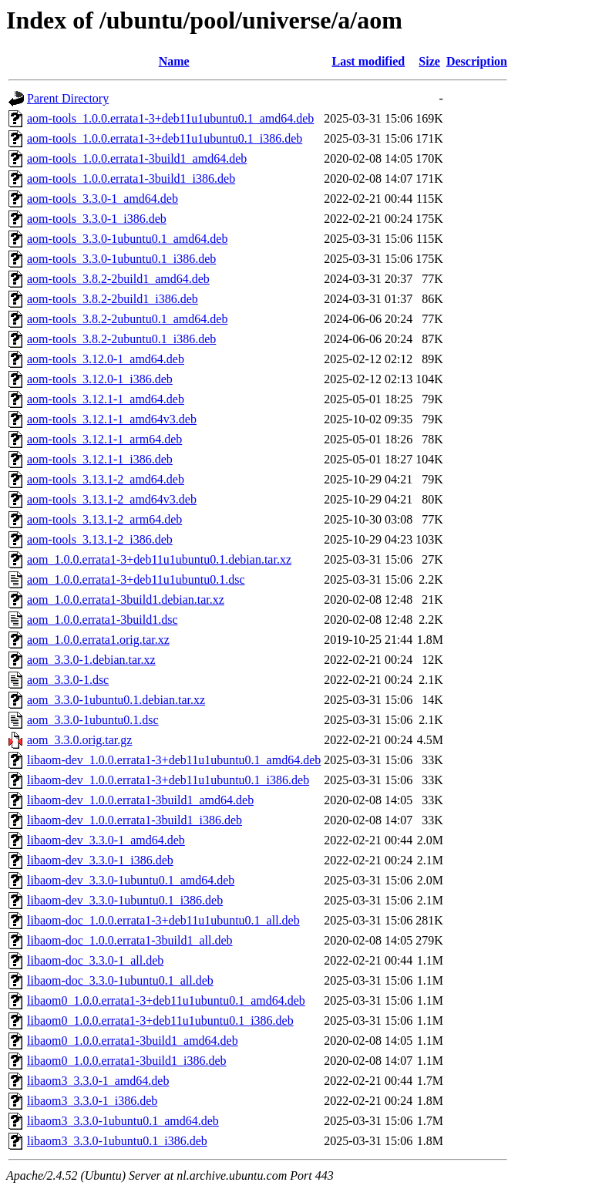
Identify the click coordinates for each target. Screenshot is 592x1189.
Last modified (368, 61)
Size (429, 61)
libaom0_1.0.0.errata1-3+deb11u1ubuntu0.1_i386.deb (160, 1020)
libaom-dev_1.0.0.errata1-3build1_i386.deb (134, 820)
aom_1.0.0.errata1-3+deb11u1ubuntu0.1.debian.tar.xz (159, 559)
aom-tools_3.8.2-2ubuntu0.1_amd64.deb (127, 318)
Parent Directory (68, 98)
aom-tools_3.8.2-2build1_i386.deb (112, 298)
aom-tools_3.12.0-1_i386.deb (100, 379)
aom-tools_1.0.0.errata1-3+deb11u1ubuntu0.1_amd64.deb (170, 118)
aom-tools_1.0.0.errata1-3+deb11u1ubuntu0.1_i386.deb (164, 138)
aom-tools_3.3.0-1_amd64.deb (102, 198)
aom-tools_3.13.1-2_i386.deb (100, 539)
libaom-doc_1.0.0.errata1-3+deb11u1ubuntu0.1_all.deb (163, 920)
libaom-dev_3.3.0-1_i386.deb (100, 860)
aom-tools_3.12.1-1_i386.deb (100, 459)
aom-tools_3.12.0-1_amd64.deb (105, 358)
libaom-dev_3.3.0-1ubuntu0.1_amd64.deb (130, 880)
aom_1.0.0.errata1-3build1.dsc (102, 619)
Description (476, 61)
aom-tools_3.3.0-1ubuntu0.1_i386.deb (121, 258)
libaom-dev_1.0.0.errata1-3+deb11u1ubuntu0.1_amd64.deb (174, 759)
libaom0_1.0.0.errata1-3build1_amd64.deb (132, 1040)
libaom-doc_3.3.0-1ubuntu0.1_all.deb (120, 980)
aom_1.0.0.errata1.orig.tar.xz (98, 639)
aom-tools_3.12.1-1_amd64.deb (105, 399)
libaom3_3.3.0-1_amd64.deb (98, 1080)
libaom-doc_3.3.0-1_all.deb (95, 960)
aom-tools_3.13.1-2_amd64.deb (105, 479)
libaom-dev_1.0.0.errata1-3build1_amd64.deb (140, 800)
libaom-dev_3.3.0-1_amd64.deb (106, 840)
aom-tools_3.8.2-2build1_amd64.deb (118, 278)
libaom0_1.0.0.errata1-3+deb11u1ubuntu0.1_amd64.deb (166, 1000)
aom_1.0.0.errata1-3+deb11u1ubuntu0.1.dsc (136, 579)
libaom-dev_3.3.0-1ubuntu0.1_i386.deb (125, 900)
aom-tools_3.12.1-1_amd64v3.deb (112, 419)
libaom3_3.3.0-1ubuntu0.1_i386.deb (117, 1140)
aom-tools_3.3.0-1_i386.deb (96, 218)
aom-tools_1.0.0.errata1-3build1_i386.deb (131, 178)
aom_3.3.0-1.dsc (68, 679)
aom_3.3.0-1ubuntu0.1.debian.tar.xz (116, 699)
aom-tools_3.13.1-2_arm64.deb (104, 519)
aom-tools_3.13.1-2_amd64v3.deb (112, 499)
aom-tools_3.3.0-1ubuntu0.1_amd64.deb (127, 238)
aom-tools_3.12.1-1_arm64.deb (104, 439)
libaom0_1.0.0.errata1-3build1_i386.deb (127, 1060)
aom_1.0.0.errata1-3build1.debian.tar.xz (125, 599)
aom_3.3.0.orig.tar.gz (79, 739)
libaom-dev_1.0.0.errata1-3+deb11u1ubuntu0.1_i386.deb (168, 779)
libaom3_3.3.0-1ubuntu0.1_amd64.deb (123, 1120)
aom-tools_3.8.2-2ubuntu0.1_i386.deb (121, 338)
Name (174, 61)
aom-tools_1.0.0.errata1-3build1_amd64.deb (137, 158)
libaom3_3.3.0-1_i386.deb (92, 1100)
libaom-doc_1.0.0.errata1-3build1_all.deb (130, 940)
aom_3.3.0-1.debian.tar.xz (91, 659)
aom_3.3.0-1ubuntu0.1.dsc (93, 719)
